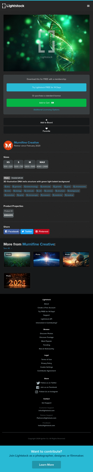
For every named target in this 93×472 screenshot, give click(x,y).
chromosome (79, 186)
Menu (88, 6)
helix (8, 191)
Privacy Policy (46, 363)
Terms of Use (46, 359)
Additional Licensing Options (46, 109)
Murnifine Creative (26, 142)
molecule (29, 191)
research (45, 195)
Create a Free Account (46, 307)
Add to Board (46, 121)
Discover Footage (47, 337)
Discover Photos (46, 333)
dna (7, 186)
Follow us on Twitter (49, 382)
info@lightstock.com (46, 410)
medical (69, 195)
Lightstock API (46, 319)
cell (39, 191)
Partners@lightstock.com (46, 418)
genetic (57, 186)
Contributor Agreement (46, 370)
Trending (46, 345)
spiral (20, 195)
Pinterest (41, 231)
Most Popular (46, 341)
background (73, 191)
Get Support (46, 403)
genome (17, 186)
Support (46, 315)
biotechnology (31, 186)
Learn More (46, 464)
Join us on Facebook (48, 387)
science (48, 191)
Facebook (12, 231)
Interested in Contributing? (46, 322)
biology (17, 191)
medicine (57, 195)
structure (60, 191)
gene (67, 186)
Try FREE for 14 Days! (46, 311)
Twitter (27, 231)
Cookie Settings (46, 367)
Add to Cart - (46, 102)
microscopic (32, 195)
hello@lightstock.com (46, 425)
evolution (9, 195)
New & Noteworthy (46, 348)
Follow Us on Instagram (48, 391)
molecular (45, 186)
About (46, 304)
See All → (8, 248)
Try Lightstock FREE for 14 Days (46, 87)
